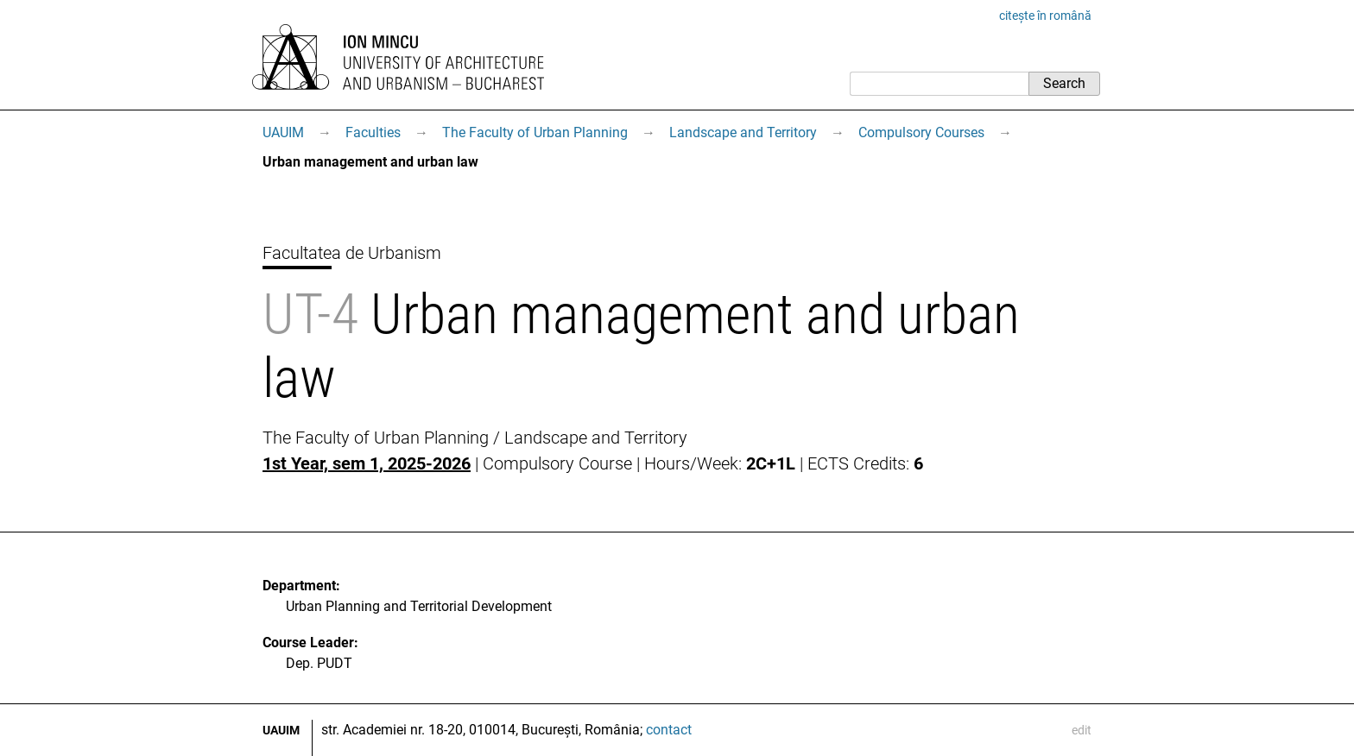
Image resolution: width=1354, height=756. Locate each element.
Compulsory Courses (921, 132)
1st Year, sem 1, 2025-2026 (367, 463)
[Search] (939, 84)
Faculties (373, 132)
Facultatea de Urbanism (352, 253)
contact (669, 729)
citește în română (1045, 15)
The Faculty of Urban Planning (535, 132)
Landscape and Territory (743, 132)
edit (1081, 730)
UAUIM (283, 132)
